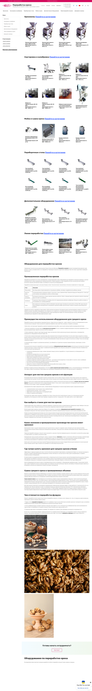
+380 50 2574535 (6, 43)
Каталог (48, 5)
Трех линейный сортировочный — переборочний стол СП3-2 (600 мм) (31, 170)
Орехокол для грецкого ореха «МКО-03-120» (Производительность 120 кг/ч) (31, 44)
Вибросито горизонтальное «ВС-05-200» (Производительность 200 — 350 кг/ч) (65, 77)
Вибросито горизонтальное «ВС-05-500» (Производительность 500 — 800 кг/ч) (31, 105)
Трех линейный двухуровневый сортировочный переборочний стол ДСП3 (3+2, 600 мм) (82, 188)
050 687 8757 (68, 4)
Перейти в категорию (45, 17)
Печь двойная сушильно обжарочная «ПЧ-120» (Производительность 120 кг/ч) (82, 220)
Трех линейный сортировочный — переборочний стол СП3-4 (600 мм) (65, 170)
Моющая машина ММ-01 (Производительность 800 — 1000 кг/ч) (48, 140)
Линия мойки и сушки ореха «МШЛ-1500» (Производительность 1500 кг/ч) (47, 251)
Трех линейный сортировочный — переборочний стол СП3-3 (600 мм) (48, 170)
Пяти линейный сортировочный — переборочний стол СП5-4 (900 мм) (48, 188)
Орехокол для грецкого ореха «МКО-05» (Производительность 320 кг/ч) (48, 44)
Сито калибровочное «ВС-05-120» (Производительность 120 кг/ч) (47, 77)
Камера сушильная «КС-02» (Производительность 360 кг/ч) (81, 139)
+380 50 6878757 (6, 41)
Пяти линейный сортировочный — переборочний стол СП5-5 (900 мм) (65, 188)
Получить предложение (10, 49)
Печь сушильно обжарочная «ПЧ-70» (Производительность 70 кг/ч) (48, 220)
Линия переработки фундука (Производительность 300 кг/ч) (81, 251)
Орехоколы (5, 10)
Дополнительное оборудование (51, 10)
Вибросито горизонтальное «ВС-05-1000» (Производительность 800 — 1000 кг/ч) (48, 105)
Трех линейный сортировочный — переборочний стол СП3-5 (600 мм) (82, 170)
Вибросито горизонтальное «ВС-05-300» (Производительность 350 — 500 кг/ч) (82, 77)
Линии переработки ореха (67, 10)
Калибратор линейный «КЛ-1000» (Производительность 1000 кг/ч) (30, 77)
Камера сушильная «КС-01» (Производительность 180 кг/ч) (64, 139)
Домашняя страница (79, 10)
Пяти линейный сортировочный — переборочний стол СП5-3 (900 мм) (31, 188)
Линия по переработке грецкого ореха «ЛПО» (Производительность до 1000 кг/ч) (65, 251)
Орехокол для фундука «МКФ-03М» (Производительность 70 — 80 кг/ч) (82, 44)
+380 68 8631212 (6, 46)
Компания (59, 5)
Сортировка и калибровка (16, 10)
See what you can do (83, 688)
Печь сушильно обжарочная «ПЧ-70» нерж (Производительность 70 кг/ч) (65, 220)
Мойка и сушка (39, 10)
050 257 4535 (68, 6)
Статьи (53, 5)
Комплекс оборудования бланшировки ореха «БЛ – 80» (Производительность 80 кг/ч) (31, 139)
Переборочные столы (29, 10)
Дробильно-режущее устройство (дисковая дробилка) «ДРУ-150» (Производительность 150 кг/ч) (30, 220)
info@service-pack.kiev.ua (52, 1)
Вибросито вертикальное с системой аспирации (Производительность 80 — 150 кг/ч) (65, 106)
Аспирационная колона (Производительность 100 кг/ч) (81, 107)
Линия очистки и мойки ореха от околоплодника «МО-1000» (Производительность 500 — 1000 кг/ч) (31, 251)
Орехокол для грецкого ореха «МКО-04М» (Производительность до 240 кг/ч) (65, 44)
